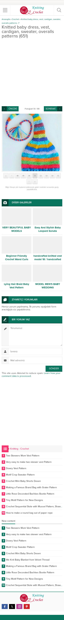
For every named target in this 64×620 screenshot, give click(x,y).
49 (23, 176)
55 (58, 176)
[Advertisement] (32, 72)
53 (46, 176)
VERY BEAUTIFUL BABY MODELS (16, 229)
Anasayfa (6, 19)
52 (41, 176)
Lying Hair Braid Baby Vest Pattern (16, 286)
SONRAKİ (50, 108)
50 (29, 176)
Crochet (15, 19)
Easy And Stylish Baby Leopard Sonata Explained (48, 231)
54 (52, 176)
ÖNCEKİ (13, 108)
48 (17, 176)
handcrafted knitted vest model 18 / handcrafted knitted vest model (47, 259)
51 (35, 176)
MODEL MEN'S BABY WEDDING (47, 286)
